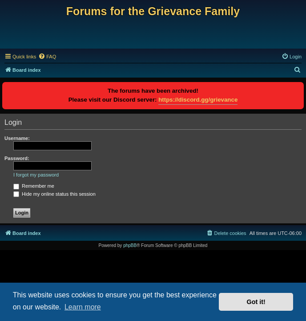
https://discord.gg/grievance (198, 99)
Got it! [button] (256, 301)
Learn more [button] (82, 307)
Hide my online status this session (54, 194)
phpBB (130, 245)
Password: (16, 158)
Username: (17, 138)
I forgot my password (36, 174)
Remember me (33, 186)
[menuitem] (47, 56)
